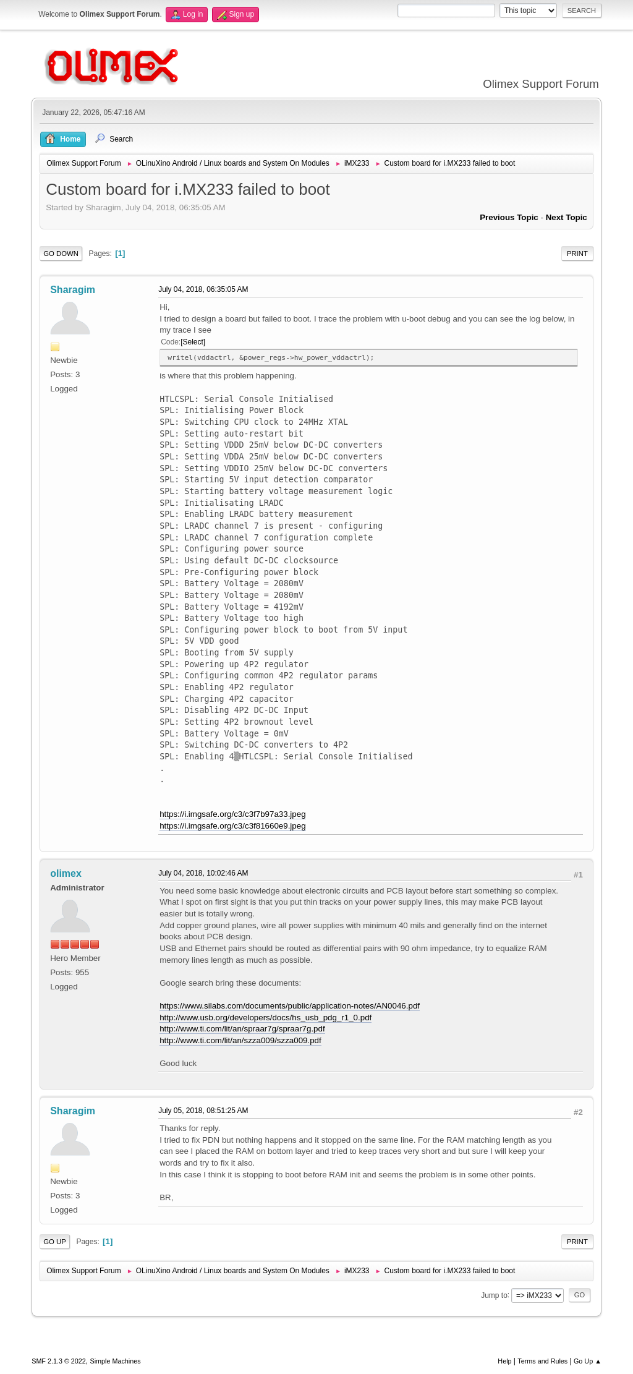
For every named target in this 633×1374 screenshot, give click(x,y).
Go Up (54, 1241)
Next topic (566, 217)
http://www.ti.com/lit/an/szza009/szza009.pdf (240, 1040)
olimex (66, 873)
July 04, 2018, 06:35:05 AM (203, 289)
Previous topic (509, 217)
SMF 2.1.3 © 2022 (59, 1361)
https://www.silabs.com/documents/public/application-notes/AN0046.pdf (289, 1005)
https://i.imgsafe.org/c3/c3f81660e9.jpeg (232, 825)
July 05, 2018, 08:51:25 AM (203, 1110)
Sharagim (72, 289)
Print (577, 253)
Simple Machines (115, 1361)
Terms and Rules (542, 1361)
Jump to (494, 1295)
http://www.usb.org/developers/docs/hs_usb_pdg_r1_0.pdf (265, 1017)
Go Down (61, 253)
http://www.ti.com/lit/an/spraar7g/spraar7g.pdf (242, 1028)
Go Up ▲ (587, 1361)
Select (193, 342)
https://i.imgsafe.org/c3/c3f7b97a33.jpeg (232, 814)
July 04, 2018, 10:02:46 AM (203, 873)
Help (504, 1361)
